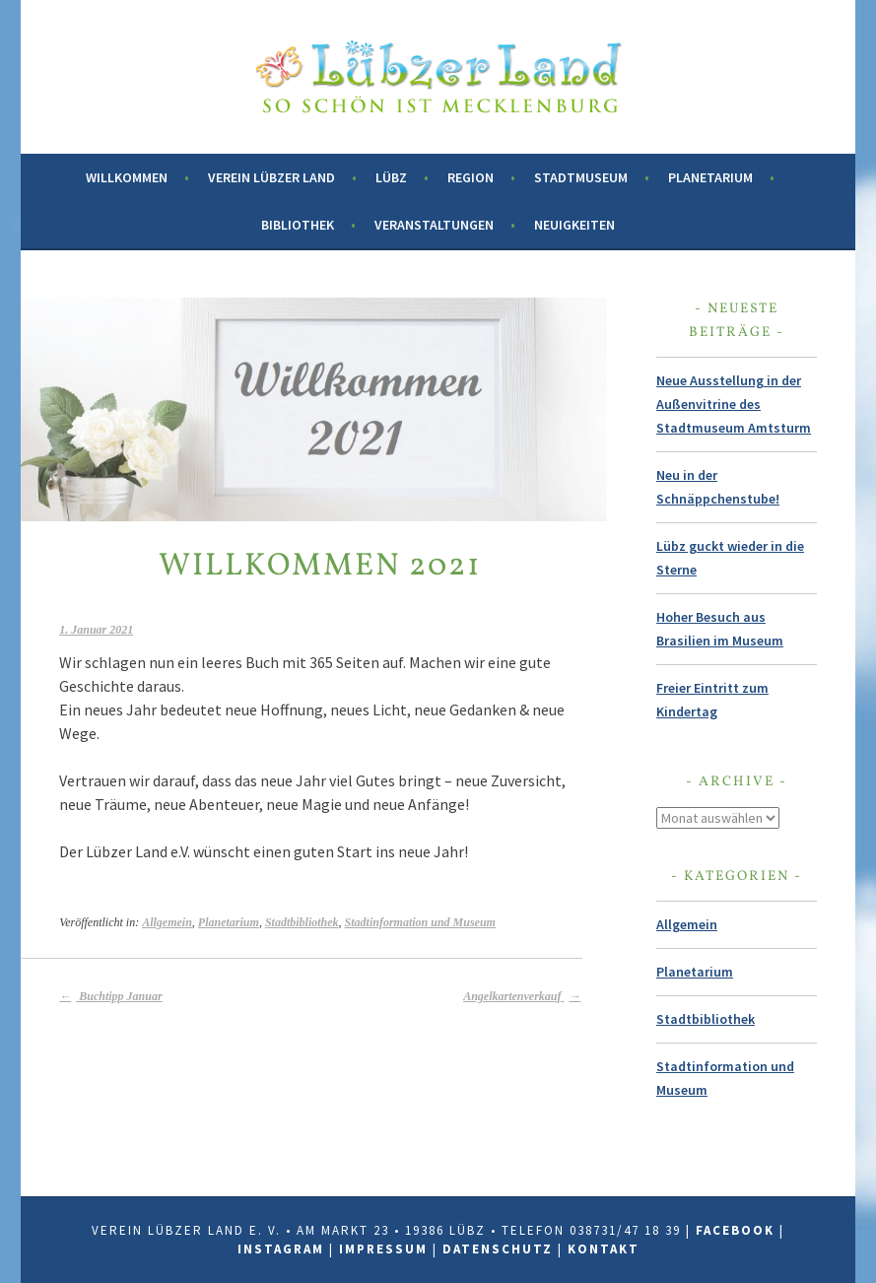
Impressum (383, 1249)
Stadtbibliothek (302, 922)
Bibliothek (297, 225)
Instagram (280, 1249)
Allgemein (167, 922)
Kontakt (604, 1249)
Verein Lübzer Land (271, 177)
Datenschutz (497, 1249)
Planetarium (710, 177)
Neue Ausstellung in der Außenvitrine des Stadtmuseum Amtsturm (733, 404)
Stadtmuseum (581, 177)
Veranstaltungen (434, 225)
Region (470, 177)
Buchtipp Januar (110, 996)
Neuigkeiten (574, 225)
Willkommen (127, 177)
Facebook (735, 1230)
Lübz (391, 177)
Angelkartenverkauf (521, 996)
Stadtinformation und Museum (420, 922)
